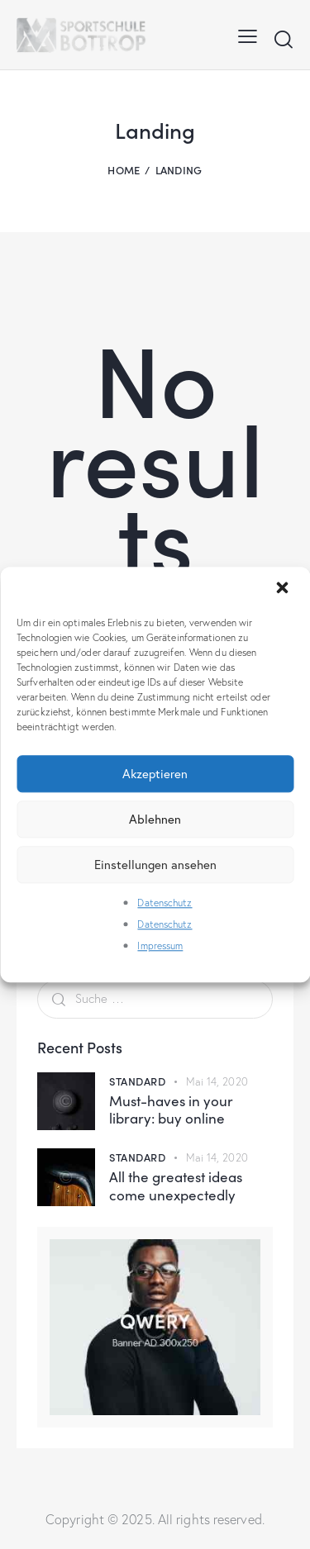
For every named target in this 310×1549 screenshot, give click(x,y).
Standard (137, 1081)
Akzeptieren (155, 773)
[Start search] (283, 38)
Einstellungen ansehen (155, 864)
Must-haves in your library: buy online (171, 1110)
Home (123, 170)
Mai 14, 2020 (217, 1081)
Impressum (160, 946)
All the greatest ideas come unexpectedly (175, 1186)
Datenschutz (164, 902)
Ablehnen (155, 818)
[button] (283, 589)
